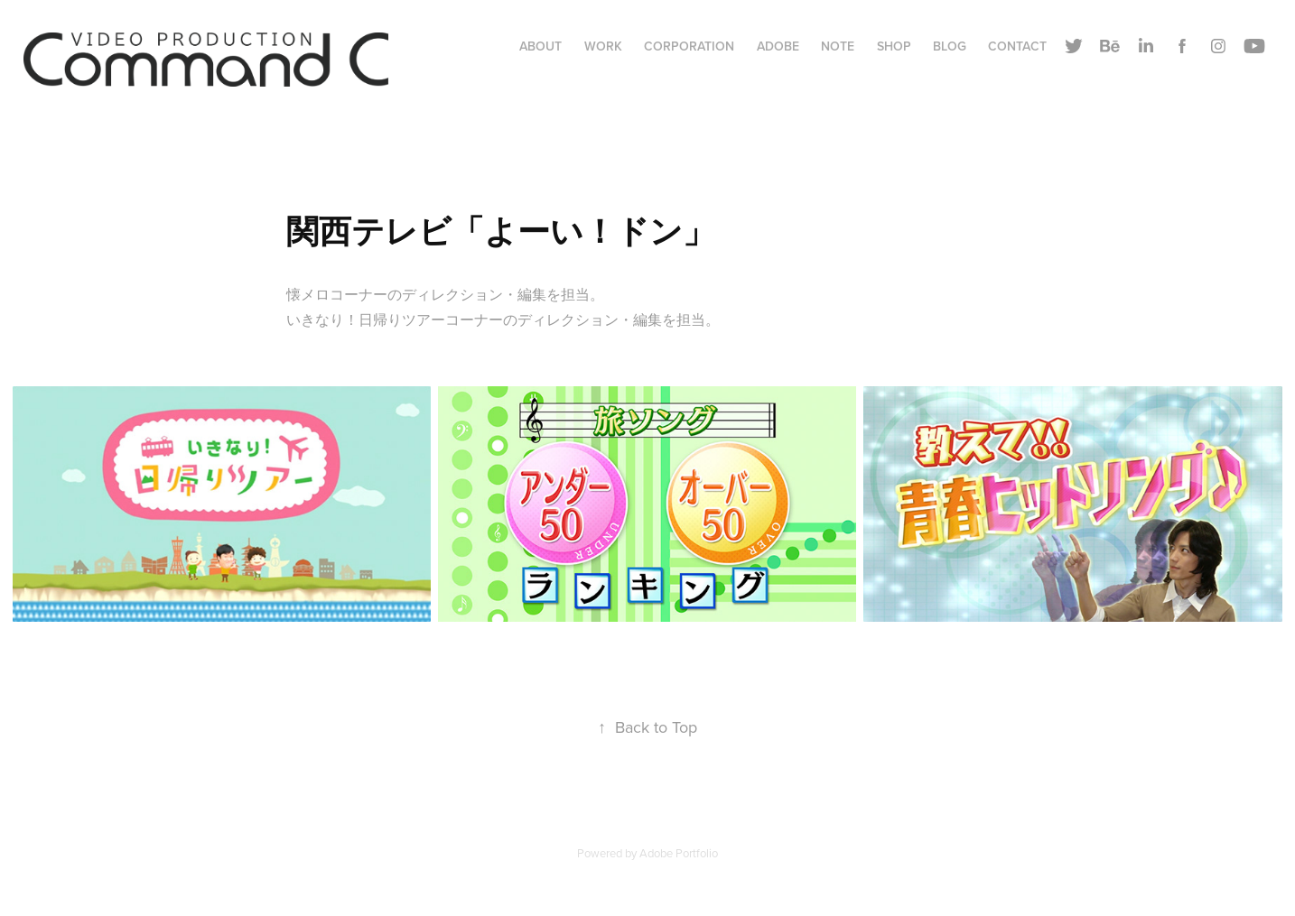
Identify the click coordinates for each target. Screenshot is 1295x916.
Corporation (689, 46)
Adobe (778, 46)
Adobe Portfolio (678, 853)
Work (603, 46)
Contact (1017, 46)
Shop (894, 46)
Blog (949, 46)
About (540, 46)
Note (837, 46)
